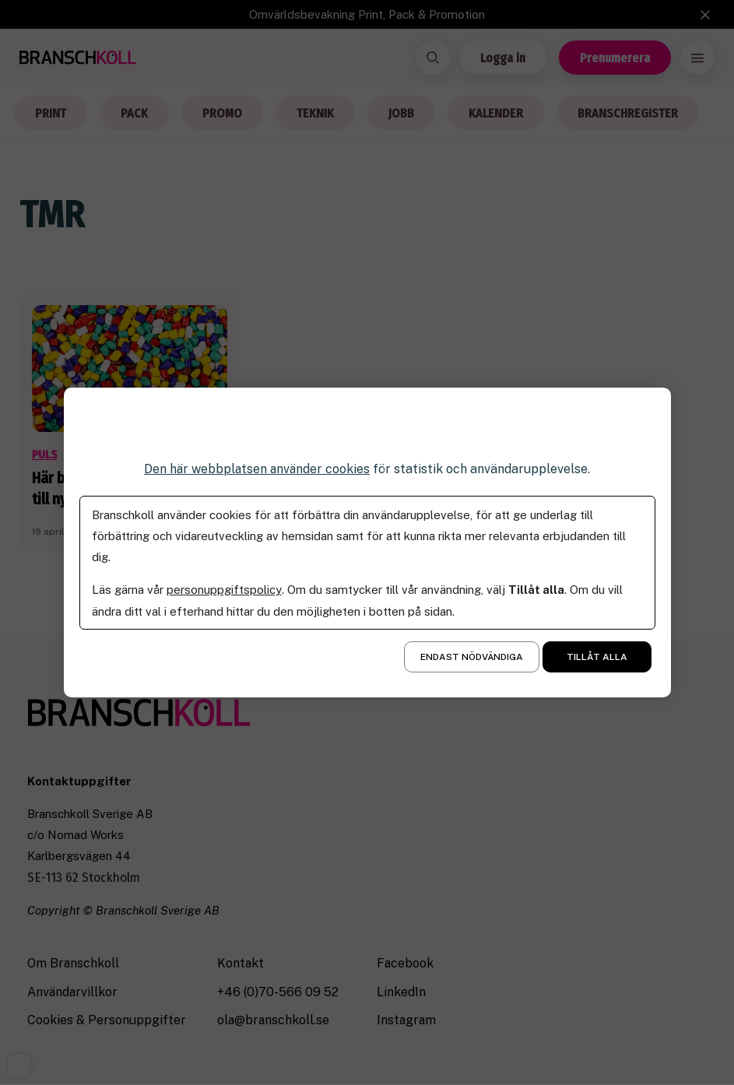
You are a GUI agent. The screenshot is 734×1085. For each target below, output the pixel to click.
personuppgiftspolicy (224, 589)
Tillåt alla (597, 656)
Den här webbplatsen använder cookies (256, 469)
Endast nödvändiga (471, 656)
